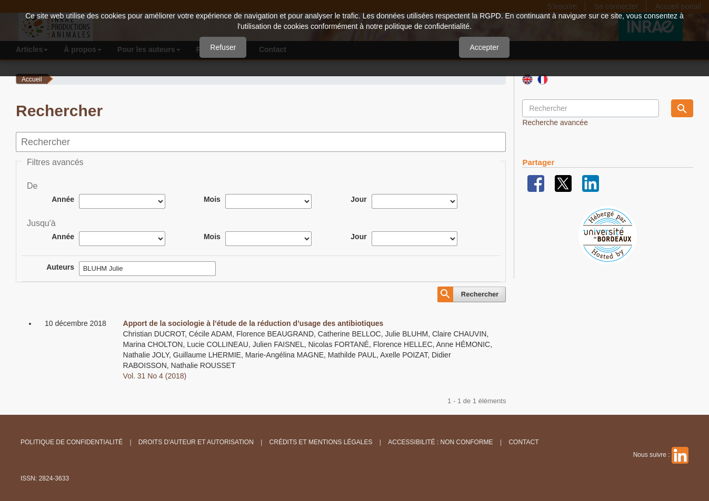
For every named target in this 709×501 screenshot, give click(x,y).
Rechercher (480, 294)
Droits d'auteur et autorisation (196, 442)
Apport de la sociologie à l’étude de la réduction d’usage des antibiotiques (253, 323)
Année (63, 199)
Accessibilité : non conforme (440, 442)
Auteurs (60, 267)
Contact (523, 442)
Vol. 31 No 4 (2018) (155, 376)
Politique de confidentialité (72, 442)
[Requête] (590, 108)
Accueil (32, 79)
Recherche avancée (555, 122)
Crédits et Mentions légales (321, 442)
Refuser (223, 47)
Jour (358, 199)
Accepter (484, 47)
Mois (212, 199)
